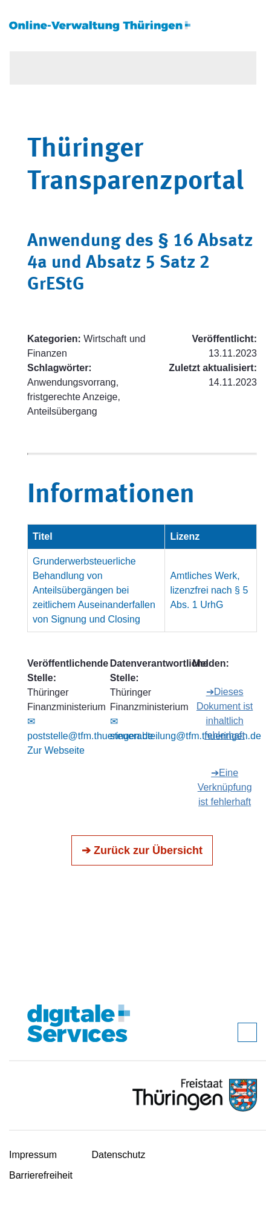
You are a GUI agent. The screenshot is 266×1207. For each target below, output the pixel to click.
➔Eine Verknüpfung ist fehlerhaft (225, 787)
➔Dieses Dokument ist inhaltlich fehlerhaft (224, 713)
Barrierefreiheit (41, 1175)
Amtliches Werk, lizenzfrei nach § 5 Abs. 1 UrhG (209, 590)
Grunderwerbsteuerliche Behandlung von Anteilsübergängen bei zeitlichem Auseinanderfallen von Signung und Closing (94, 590)
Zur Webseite (56, 750)
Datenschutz (119, 1155)
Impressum (33, 1155)
